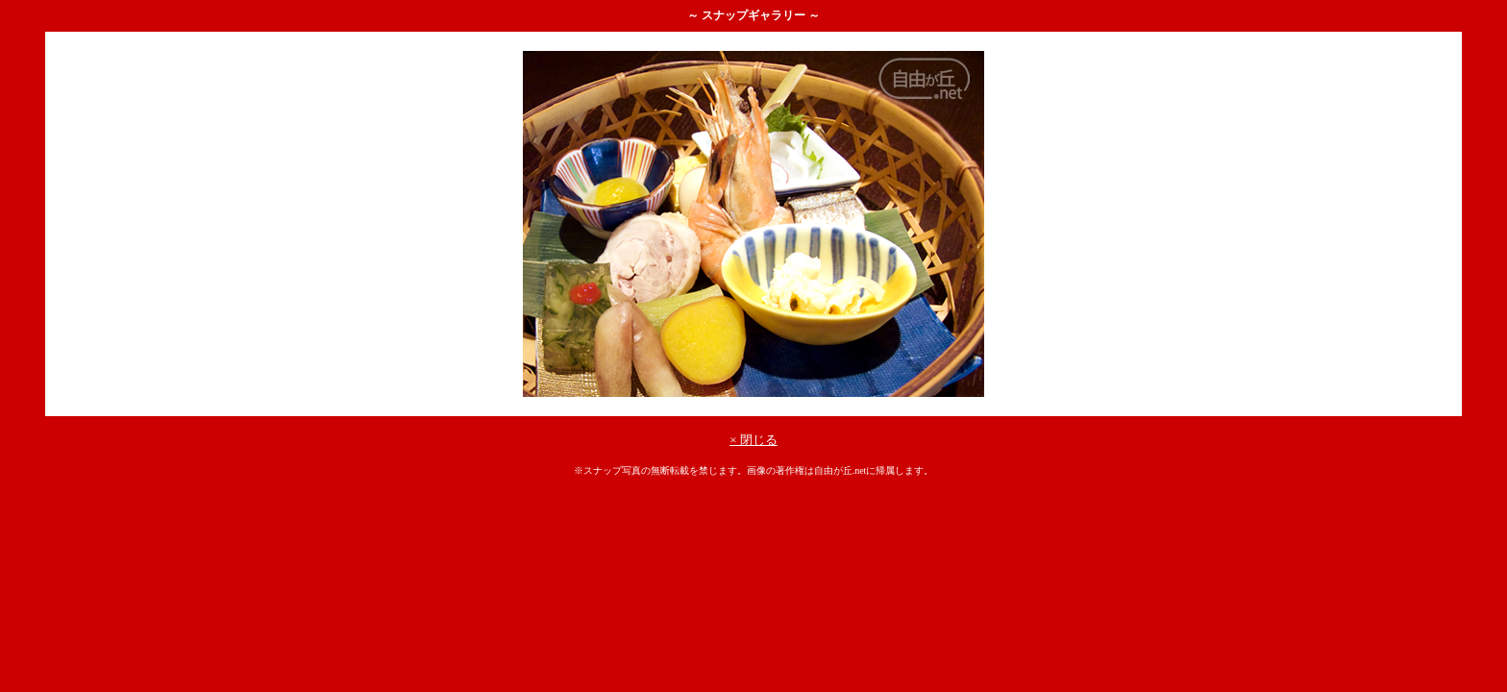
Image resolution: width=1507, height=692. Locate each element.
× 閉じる (753, 439)
